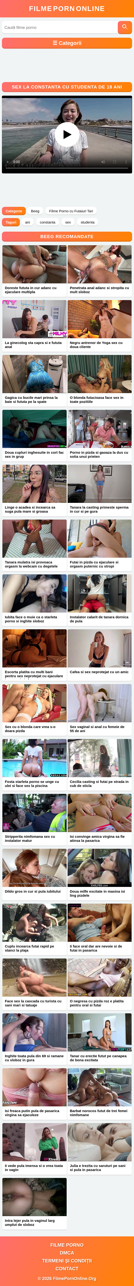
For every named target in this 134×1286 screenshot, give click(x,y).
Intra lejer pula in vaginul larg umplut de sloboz (29, 1222)
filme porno (67, 1245)
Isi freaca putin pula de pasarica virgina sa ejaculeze (32, 1113)
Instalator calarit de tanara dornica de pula (99, 619)
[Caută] (125, 27)
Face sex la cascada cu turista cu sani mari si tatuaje (33, 1003)
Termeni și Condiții (67, 1260)
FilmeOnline (67, 8)
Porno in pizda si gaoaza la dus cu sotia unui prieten (99, 454)
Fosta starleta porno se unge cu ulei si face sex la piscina (32, 784)
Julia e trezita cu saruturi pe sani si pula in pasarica (98, 1168)
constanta (47, 222)
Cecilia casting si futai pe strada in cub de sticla (99, 784)
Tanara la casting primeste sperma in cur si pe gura (99, 509)
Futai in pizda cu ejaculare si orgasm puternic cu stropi (94, 564)
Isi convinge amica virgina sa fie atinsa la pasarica (97, 838)
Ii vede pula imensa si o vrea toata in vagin (34, 1168)
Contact (66, 1268)
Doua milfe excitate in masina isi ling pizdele (97, 893)
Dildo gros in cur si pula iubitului (32, 891)
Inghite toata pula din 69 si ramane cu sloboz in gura (34, 1058)
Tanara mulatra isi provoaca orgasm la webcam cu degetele (31, 564)
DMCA (67, 1252)
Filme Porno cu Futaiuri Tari (71, 211)
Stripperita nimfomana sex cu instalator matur (30, 838)
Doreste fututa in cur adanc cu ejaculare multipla (30, 290)
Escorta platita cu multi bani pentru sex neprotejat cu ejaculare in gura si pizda (34, 676)
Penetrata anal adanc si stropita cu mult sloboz (99, 290)
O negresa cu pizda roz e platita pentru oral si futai (97, 1003)
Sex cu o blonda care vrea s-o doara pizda (30, 729)
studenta (88, 222)
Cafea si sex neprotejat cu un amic (99, 672)
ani (27, 222)
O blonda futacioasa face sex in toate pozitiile (96, 400)
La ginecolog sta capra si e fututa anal (33, 345)
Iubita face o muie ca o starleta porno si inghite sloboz (31, 619)
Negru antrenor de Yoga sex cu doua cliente (96, 345)
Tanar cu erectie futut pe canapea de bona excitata (98, 1058)
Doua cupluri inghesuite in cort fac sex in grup (34, 454)
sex (68, 222)
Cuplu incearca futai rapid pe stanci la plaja (29, 948)
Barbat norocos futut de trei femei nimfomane (99, 1113)
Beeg (35, 211)
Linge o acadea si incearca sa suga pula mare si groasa (30, 509)
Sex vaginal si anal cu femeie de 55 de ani (97, 729)
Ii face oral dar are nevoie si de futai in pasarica (96, 948)
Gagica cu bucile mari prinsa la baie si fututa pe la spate (31, 400)
